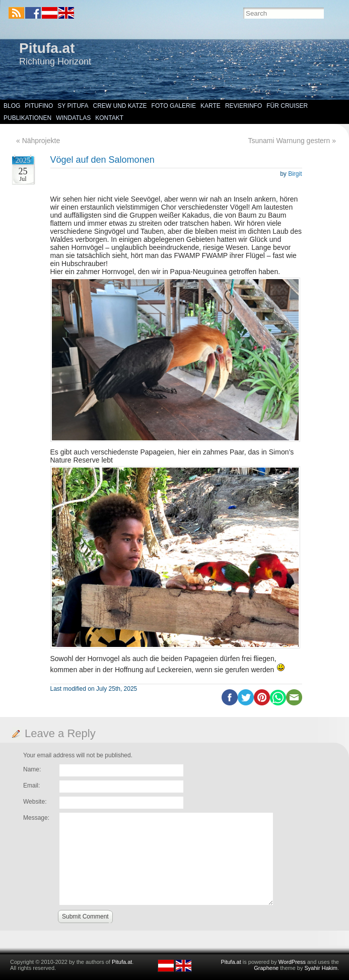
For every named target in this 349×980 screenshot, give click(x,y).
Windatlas (73, 117)
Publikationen (27, 117)
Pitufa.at (47, 48)
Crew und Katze (120, 105)
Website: (34, 801)
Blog (12, 105)
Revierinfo (243, 105)
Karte (210, 105)
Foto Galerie (174, 105)
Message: (36, 817)
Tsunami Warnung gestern (289, 141)
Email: (31, 785)
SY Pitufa (72, 105)
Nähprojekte (41, 141)
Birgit (295, 173)
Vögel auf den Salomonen (102, 160)
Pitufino (39, 105)
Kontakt (109, 117)
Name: (32, 769)
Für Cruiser (287, 105)
